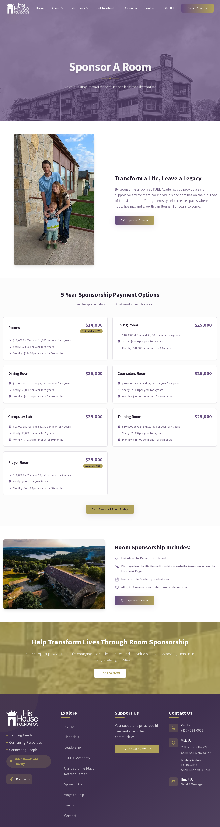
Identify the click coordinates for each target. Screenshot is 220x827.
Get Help (170, 8)
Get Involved (107, 8)
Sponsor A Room (134, 220)
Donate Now (197, 8)
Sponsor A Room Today (110, 509)
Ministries (80, 8)
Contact (150, 8)
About (58, 8)
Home (40, 8)
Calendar (131, 8)
